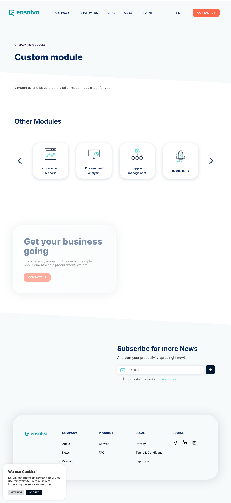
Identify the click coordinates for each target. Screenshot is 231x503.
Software (63, 13)
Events (148, 13)
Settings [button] (16, 492)
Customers (89, 13)
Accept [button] (34, 492)
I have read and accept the (151, 379)
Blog (111, 13)
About (129, 13)
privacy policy (166, 379)
